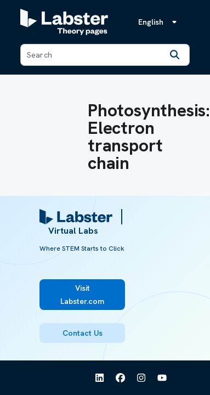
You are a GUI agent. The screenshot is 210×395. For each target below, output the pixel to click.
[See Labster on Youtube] (162, 378)
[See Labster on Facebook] (120, 378)
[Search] (175, 55)
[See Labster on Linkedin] (100, 378)
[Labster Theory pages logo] (64, 22)
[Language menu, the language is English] (159, 22)
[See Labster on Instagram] (141, 378)
